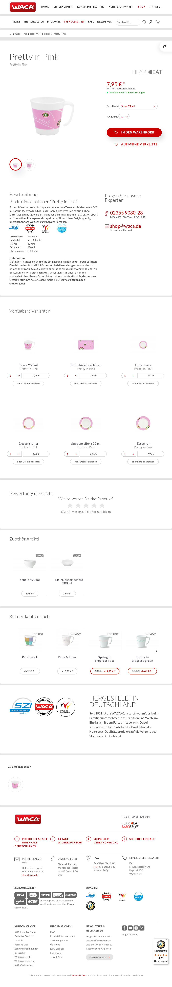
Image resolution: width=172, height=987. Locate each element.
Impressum (56, 953)
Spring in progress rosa (105, 658)
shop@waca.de (30, 875)
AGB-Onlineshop (23, 965)
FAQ (52, 932)
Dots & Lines (67, 657)
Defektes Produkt (24, 936)
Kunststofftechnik (90, 6)
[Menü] (167, 940)
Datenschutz (57, 948)
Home (45, 6)
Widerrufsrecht (22, 956)
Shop (141, 6)
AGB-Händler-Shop (25, 932)
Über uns (55, 944)
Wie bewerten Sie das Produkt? (86, 504)
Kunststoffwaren (121, 6)
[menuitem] (17, 22)
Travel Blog (56, 957)
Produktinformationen (62, 936)
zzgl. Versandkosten (126, 88)
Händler (156, 6)
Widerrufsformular (24, 961)
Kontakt (18, 940)
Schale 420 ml (30, 580)
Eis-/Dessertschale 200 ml (69, 581)
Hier (96, 866)
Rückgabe (19, 952)
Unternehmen (63, 6)
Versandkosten (78, 975)
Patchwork (30, 657)
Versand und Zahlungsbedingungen (26, 946)
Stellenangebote (59, 940)
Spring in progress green (142, 658)
